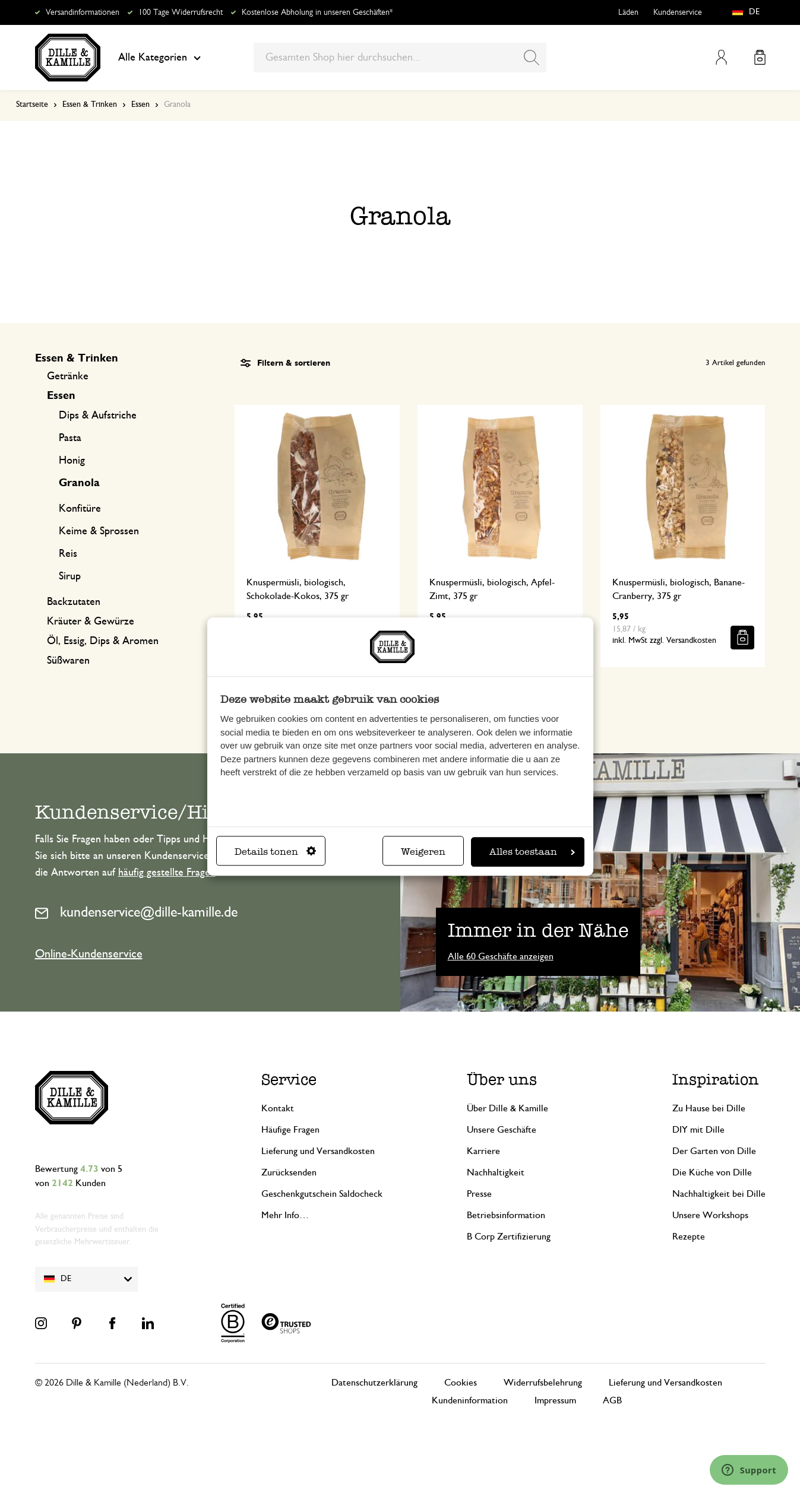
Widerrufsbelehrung (543, 1382)
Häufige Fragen (290, 1129)
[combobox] (400, 57)
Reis (68, 554)
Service (289, 1079)
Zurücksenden (289, 1172)
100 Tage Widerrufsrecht (180, 12)
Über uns (502, 1079)
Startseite (32, 104)
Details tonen (275, 851)
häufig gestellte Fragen (167, 872)
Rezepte (688, 1236)
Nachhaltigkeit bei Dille (719, 1194)
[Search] (531, 57)
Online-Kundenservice (89, 954)
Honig (72, 460)
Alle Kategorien (159, 57)
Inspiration (715, 1079)
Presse (479, 1194)
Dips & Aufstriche (98, 415)
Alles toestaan (532, 851)
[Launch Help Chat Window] (749, 1470)
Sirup (70, 576)
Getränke (67, 376)
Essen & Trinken (89, 104)
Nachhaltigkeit (495, 1172)
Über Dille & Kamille (507, 1108)
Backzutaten (73, 602)
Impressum (555, 1400)
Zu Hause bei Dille (708, 1108)
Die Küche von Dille (712, 1172)
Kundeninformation (470, 1400)
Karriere (483, 1151)
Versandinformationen (82, 12)
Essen (140, 104)
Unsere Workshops (710, 1215)
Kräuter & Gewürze (90, 621)
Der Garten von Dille (714, 1151)
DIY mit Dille (698, 1129)
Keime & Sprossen (99, 531)
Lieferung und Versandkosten (318, 1151)
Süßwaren (68, 660)
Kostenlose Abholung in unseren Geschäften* (317, 12)
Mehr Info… (285, 1215)
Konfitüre (80, 508)
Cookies (460, 1382)
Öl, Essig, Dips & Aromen (103, 641)
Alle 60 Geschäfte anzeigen (501, 956)
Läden (628, 12)
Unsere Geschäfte (501, 1129)
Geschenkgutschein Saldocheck (321, 1194)
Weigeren (423, 851)
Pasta (70, 438)
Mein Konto (721, 57)
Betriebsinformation (506, 1215)
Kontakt (277, 1108)
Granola (79, 483)
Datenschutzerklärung (374, 1382)
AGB (612, 1400)
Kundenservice (677, 12)
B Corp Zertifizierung (509, 1236)
